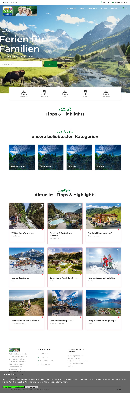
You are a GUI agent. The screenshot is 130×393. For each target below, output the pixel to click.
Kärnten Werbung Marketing (101, 278)
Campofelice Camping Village (102, 321)
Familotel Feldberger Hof (61, 321)
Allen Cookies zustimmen (13, 387)
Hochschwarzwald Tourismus (25, 321)
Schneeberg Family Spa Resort (64, 278)
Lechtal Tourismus (20, 278)
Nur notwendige (31, 387)
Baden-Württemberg (18, 323)
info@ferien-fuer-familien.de (77, 361)
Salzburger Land (55, 238)
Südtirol (52, 281)
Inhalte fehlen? (45, 364)
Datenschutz (44, 357)
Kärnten (90, 281)
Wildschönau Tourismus (22, 233)
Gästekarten (15, 236)
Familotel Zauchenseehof (100, 233)
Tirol (13, 281)
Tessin (90, 323)
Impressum (44, 354)
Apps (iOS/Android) (46, 361)
